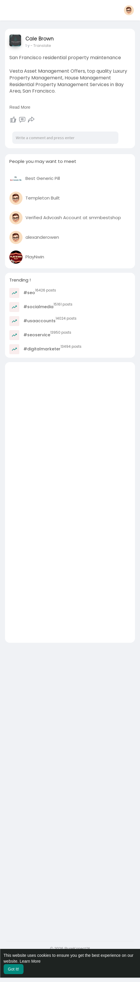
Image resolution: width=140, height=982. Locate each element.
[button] (128, 10)
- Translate (40, 45)
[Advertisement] (70, 432)
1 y (27, 45)
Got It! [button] (13, 969)
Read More (19, 107)
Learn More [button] (30, 961)
